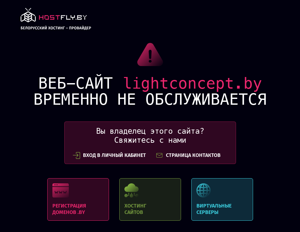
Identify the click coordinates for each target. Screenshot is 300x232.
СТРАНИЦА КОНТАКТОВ (188, 155)
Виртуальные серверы (222, 199)
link (56, 21)
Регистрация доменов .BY (78, 199)
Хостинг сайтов (150, 199)
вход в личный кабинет (109, 155)
